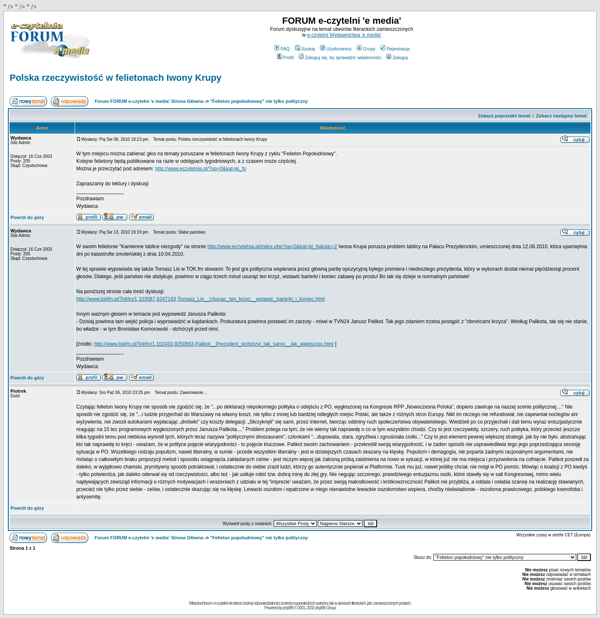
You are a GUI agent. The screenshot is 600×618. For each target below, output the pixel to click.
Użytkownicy (336, 48)
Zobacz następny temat (561, 115)
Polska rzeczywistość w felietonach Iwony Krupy (116, 77)
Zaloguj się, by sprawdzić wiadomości (340, 57)
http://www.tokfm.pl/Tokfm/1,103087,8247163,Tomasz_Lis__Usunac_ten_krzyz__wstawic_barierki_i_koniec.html (200, 299)
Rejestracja (395, 48)
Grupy (366, 48)
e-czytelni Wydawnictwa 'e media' (344, 35)
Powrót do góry (27, 217)
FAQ (282, 48)
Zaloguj (397, 57)
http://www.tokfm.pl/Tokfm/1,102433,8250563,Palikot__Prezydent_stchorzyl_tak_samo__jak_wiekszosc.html (214, 344)
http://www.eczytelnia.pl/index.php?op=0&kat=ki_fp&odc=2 (272, 246)
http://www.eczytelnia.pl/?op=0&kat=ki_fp (200, 169)
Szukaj (305, 48)
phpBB (288, 608)
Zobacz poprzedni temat (504, 115)
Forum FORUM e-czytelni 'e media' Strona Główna (149, 101)
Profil (285, 57)
